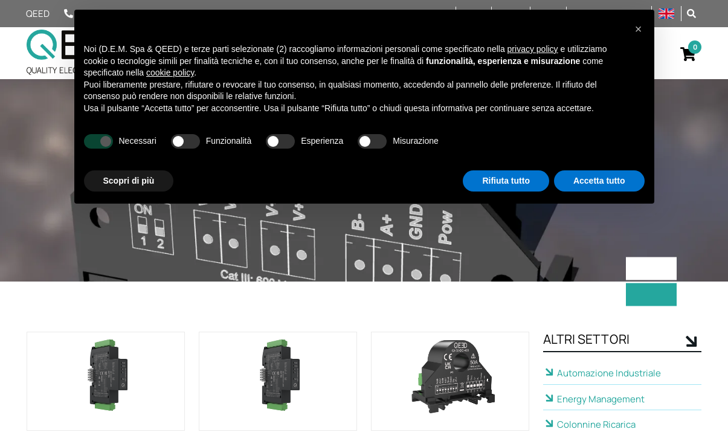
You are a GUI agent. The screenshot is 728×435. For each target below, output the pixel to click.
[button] (691, 13)
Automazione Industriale (609, 373)
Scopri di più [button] (129, 180)
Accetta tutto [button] (599, 180)
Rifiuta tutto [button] (506, 180)
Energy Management (601, 399)
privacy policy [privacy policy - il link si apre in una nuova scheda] (532, 49)
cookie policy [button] (170, 72)
